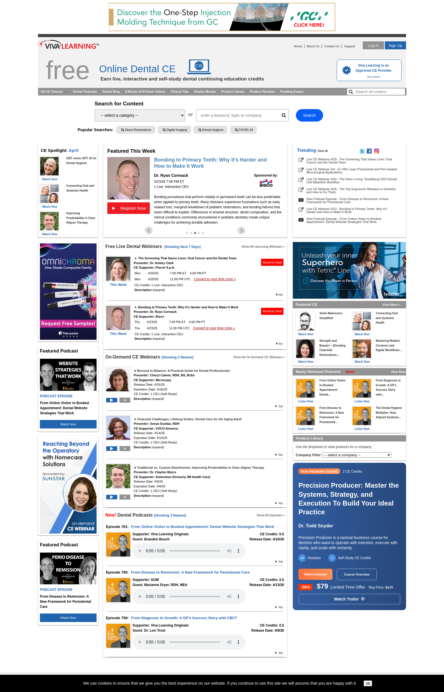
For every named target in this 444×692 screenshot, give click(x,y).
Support (349, 46)
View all (322, 150)
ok (368, 683)
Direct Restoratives (136, 129)
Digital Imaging (175, 129)
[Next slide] (241, 230)
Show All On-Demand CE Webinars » (259, 357)
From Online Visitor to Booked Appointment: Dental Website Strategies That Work (202, 527)
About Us (313, 46)
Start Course (315, 574)
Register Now (128, 208)
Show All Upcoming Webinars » (263, 246)
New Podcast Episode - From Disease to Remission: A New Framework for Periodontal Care (347, 200)
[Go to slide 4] (199, 233)
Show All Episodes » (271, 515)
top (280, 294)
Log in (373, 45)
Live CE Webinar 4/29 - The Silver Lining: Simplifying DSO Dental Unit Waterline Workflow (351, 180)
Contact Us (332, 46)
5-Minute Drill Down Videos (145, 91)
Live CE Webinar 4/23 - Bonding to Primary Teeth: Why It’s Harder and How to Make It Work (346, 210)
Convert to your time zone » (215, 279)
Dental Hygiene (210, 129)
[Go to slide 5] (203, 233)
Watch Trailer (349, 599)
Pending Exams (292, 91)
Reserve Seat (272, 262)
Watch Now (68, 424)
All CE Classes (52, 91)
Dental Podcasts (85, 91)
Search (309, 115)
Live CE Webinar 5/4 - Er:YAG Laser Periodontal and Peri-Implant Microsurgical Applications (351, 170)
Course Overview (357, 574)
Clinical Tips (179, 91)
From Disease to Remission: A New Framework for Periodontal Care (190, 572)
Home (298, 46)
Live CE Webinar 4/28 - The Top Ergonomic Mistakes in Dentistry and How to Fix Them (351, 190)
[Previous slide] (149, 230)
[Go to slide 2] (191, 233)
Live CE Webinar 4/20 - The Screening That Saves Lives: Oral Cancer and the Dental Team (349, 161)
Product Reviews (262, 91)
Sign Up (395, 45)
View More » (391, 304)
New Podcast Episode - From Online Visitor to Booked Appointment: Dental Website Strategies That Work (343, 220)
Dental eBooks (205, 91)
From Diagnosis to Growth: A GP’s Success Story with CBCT (184, 618)
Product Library (232, 91)
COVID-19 (244, 129)
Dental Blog (111, 91)
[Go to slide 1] (187, 233)
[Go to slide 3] (195, 233)
